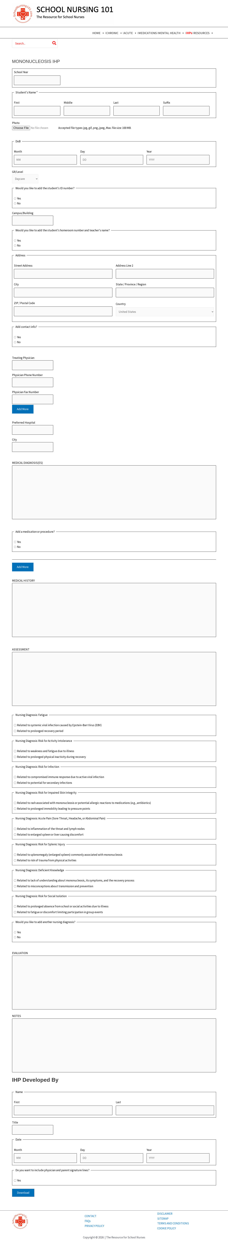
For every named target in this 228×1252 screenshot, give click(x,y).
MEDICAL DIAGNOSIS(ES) (27, 463)
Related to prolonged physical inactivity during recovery (51, 757)
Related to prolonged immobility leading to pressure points (53, 809)
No (19, 203)
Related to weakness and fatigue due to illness (45, 751)
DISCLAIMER (164, 1214)
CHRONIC (114, 33)
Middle (68, 102)
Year (149, 151)
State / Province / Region (131, 284)
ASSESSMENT (20, 649)
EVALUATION (20, 953)
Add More (23, 409)
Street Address (23, 265)
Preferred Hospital (23, 422)
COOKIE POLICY (166, 1228)
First (17, 102)
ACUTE (130, 33)
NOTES (16, 1016)
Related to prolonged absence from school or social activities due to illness (62, 906)
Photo (16, 123)
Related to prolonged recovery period (40, 731)
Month (18, 151)
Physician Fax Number (25, 392)
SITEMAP (162, 1218)
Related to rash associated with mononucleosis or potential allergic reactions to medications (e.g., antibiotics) (84, 803)
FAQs (88, 1221)
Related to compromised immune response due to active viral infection (60, 777)
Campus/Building (22, 213)
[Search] (54, 43)
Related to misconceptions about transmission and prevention (55, 886)
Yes (19, 198)
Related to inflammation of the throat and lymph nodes (51, 829)
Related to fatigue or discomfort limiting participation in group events (60, 912)
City (16, 284)
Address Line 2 (124, 265)
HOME (98, 33)
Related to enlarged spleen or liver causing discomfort (50, 834)
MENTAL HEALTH (171, 33)
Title (15, 1122)
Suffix (166, 102)
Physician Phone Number (27, 375)
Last (116, 102)
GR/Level (17, 172)
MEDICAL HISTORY (23, 580)
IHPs (189, 33)
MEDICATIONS (147, 33)
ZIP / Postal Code (24, 303)
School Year (21, 72)
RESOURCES (203, 33)
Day (82, 151)
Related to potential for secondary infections (44, 783)
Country (121, 304)
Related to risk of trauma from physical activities (46, 860)
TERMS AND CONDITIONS (173, 1223)
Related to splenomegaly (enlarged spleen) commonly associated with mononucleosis (69, 855)
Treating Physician (23, 358)
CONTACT (90, 1216)
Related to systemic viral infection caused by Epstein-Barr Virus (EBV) (59, 725)
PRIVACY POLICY (94, 1226)
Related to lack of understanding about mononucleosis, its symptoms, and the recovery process (75, 880)
